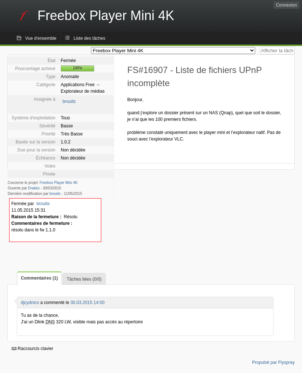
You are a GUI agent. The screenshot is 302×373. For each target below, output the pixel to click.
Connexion (286, 5)
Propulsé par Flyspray (273, 362)
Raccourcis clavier (32, 348)
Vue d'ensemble (40, 38)
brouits (69, 101)
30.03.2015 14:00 (87, 302)
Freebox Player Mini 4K (58, 183)
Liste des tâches (89, 38)
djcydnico (30, 302)
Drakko (34, 188)
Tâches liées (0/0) (84, 279)
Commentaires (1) (39, 278)
